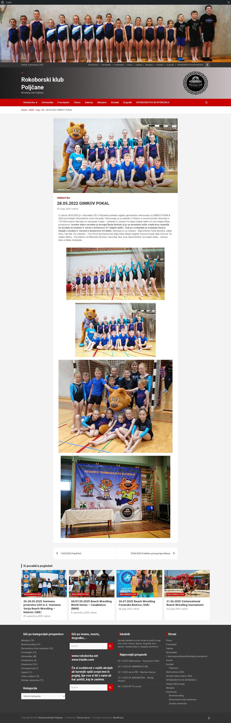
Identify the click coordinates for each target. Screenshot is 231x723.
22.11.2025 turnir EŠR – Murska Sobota (136, 672)
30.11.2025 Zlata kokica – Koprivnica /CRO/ (139, 661)
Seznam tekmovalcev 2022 (179, 676)
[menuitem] (2, 2)
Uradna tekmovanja (175, 684)
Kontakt (159, 65)
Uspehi (24, 672)
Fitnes (129, 65)
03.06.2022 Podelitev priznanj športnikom (150, 553)
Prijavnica (173, 668)
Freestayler (119, 65)
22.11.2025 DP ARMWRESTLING (133, 666)
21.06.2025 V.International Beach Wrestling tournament (184, 603)
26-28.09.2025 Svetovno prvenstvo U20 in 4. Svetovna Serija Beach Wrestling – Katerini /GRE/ (42, 607)
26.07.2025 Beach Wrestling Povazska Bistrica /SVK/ (137, 603)
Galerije (139, 65)
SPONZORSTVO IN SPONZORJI (190, 65)
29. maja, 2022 (64, 209)
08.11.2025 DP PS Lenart (129, 686)
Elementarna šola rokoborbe (35, 648)
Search (110, 646)
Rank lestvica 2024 (175, 672)
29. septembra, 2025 (33, 616)
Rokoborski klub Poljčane (51, 717)
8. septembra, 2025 (80, 612)
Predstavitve (27, 660)
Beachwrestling (32, 594)
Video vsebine (28, 676)
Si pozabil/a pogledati (37, 566)
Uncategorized (28, 668)
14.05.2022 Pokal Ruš (71, 553)
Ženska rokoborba (30, 680)
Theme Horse (83, 717)
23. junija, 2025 (173, 609)
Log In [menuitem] (8, 2)
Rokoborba (93, 65)
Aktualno (149, 65)
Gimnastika (106, 65)
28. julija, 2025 (125, 609)
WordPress (118, 717)
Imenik (169, 660)
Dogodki (170, 65)
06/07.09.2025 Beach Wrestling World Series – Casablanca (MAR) (91, 605)
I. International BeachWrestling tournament (186, 656)
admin (75, 209)
